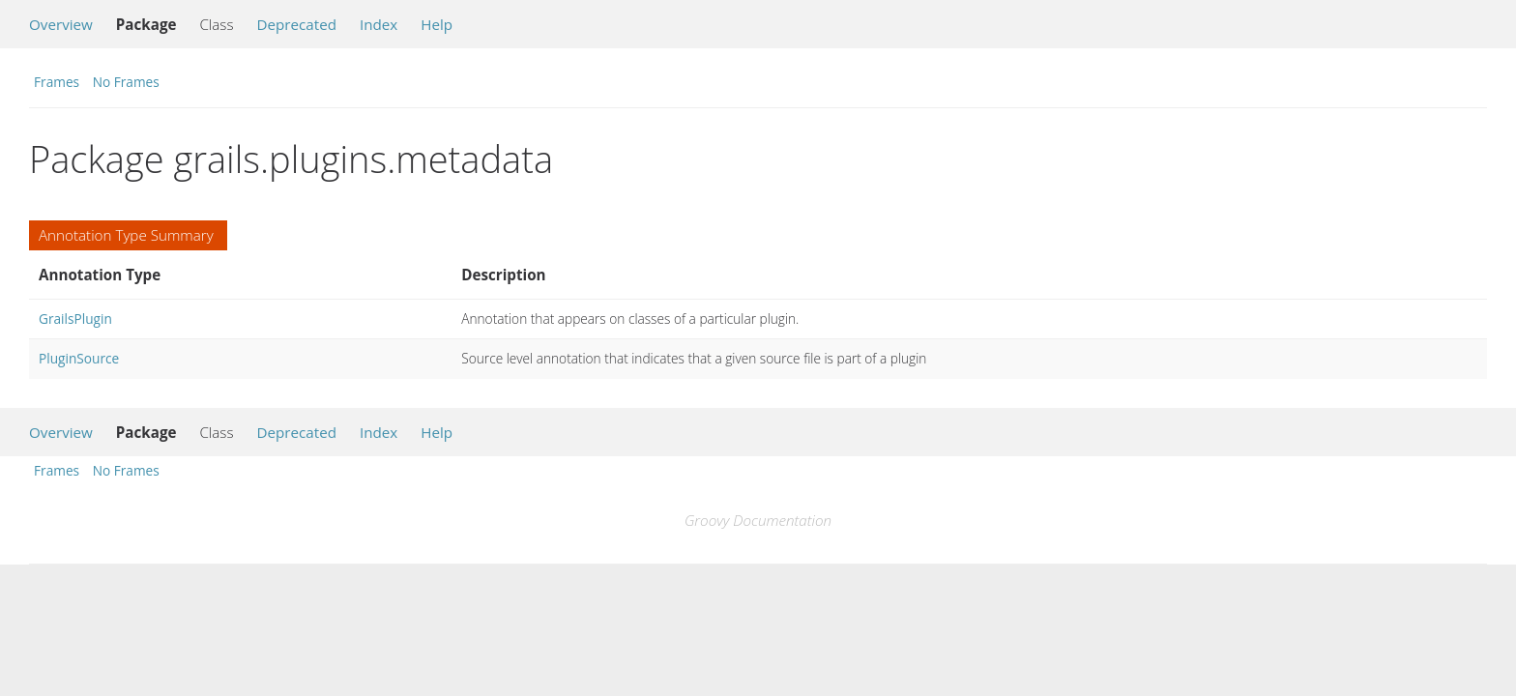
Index (378, 24)
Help (436, 24)
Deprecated (296, 24)
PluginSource (79, 358)
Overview (61, 24)
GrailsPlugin (75, 318)
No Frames (126, 81)
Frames (56, 81)
